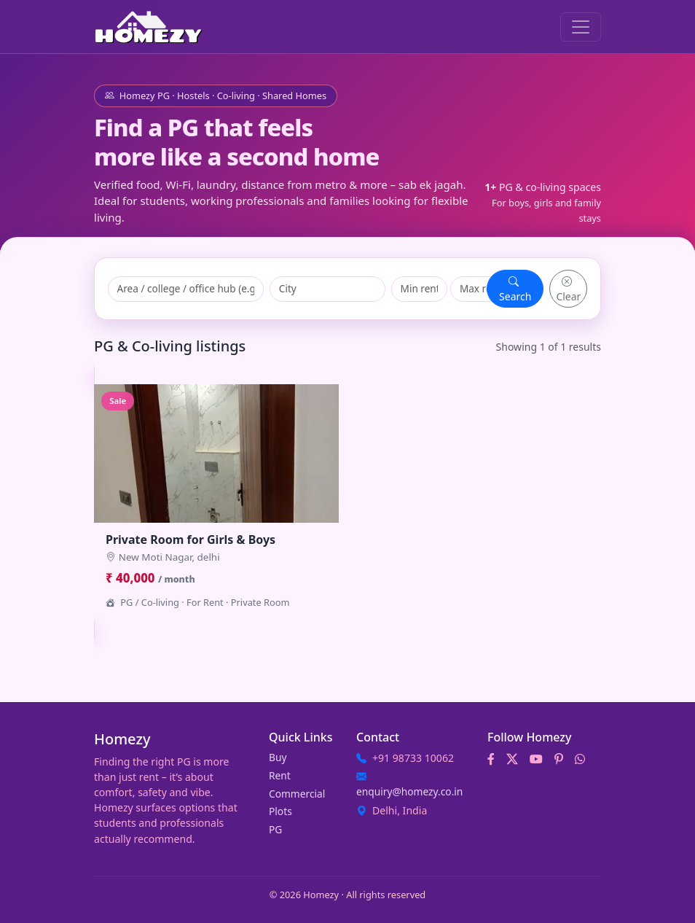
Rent (280, 775)
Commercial (297, 794)
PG (275, 829)
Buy (277, 757)
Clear (568, 288)
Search (515, 288)
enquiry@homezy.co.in (409, 791)
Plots (280, 811)
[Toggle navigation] (580, 27)
